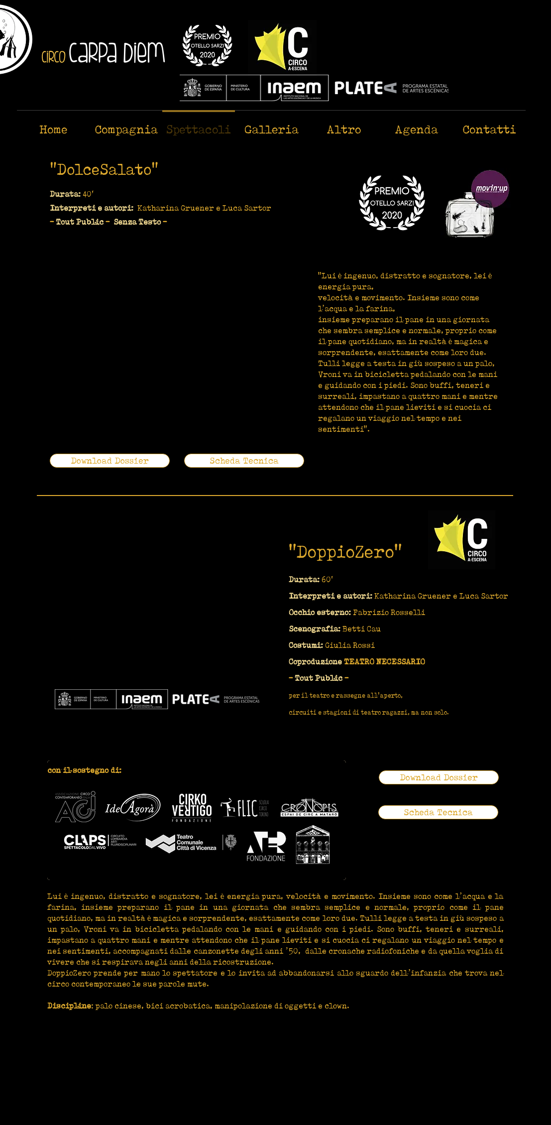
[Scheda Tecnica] (244, 461)
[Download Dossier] (110, 461)
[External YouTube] (164, 348)
